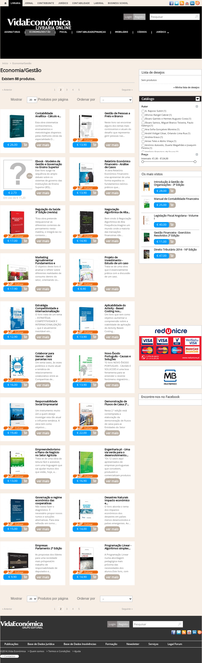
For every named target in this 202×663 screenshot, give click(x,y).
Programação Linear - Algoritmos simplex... (118, 546)
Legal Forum (175, 644)
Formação (111, 644)
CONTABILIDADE (81, 3)
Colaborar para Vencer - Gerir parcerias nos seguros (44, 357)
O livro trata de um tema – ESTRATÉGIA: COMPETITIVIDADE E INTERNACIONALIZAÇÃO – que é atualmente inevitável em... (48, 323)
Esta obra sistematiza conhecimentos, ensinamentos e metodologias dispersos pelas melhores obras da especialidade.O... (48, 131)
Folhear (88, 140)
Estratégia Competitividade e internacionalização (47, 308)
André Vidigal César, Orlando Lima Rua (167, 133)
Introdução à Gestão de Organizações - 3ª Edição (169, 183)
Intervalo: (146, 158)
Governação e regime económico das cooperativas (48, 500)
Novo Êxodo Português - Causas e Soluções (118, 356)
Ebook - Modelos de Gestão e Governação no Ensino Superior (48, 164)
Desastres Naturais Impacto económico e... (117, 500)
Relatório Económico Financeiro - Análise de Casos (117, 164)
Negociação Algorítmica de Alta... (117, 210)
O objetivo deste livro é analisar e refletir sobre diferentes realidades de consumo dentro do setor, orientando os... (48, 273)
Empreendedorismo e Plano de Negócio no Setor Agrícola (47, 452)
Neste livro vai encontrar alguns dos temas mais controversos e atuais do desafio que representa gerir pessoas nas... (118, 129)
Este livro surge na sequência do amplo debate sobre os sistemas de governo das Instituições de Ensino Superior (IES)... (48, 179)
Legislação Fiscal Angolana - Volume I (176, 217)
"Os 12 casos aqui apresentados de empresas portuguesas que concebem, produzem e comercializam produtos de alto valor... (118, 468)
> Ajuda (76, 651)
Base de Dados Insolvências (80, 644)
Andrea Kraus (154, 137)
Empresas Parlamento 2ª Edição (48, 546)
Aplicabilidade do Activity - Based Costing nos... (115, 308)
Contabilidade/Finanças (91, 31)
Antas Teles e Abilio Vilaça (160, 141)
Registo (139, 17)
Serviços (153, 644)
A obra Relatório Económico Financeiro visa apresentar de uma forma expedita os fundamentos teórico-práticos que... (117, 179)
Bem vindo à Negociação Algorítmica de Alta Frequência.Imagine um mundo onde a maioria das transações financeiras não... (118, 227)
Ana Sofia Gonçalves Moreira (162, 129)
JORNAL (29, 3)
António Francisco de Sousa (161, 151)
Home (5, 3)
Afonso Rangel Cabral (158, 114)
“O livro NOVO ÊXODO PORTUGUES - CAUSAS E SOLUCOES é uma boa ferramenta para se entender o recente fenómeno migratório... (118, 371)
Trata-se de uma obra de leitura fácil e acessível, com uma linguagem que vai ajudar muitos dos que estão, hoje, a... (48, 465)
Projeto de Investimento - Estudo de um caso (116, 260)
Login (128, 17)
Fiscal (63, 31)
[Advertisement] (101, 47)
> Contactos (8, 656)
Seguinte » (127, 89)
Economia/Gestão (39, 31)
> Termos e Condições (58, 651)
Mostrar (16, 99)
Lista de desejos (153, 72)
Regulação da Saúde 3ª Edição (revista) (47, 210)
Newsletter (132, 644)
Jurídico (160, 32)
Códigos (142, 31)
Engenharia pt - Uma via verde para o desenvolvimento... (117, 452)
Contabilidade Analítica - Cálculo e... (48, 114)
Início (5, 63)
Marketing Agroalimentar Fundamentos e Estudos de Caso (45, 261)
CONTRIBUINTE (45, 3)
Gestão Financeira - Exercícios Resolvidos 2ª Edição (172, 234)
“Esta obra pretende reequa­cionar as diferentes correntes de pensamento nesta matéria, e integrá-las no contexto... (48, 227)
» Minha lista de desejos (186, 87)
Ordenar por (86, 99)
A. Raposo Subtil (155, 110)
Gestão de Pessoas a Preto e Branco (117, 114)
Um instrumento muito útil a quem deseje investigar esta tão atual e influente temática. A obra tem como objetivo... (48, 419)
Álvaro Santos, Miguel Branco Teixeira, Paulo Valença (167, 124)
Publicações (11, 644)
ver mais (43, 145)
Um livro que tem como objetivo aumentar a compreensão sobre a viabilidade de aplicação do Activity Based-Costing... (118, 323)
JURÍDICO (63, 3)
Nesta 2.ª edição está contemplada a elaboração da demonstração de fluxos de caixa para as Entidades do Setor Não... (118, 420)
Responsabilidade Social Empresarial (46, 402)
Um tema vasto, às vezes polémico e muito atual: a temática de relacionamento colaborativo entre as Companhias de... (48, 371)
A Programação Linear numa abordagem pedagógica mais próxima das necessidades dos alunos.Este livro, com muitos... (116, 564)
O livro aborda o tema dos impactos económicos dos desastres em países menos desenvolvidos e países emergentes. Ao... (118, 515)
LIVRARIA (15, 3)
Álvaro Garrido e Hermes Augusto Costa (168, 118)
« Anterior (7, 89)
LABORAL (99, 3)
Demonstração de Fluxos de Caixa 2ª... (117, 402)
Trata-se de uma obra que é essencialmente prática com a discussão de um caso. (117, 271)
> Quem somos (36, 651)
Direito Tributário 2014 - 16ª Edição (175, 249)
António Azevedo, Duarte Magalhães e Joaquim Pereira (168, 146)
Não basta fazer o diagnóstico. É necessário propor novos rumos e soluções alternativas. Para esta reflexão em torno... (48, 515)
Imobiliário (121, 31)
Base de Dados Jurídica (41, 644)
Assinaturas (12, 31)
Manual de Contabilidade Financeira (176, 198)
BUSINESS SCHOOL (118, 3)
